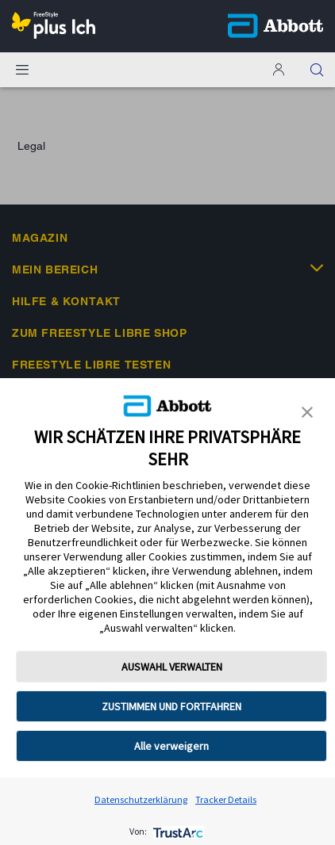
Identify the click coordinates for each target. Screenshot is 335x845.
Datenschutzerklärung (140, 799)
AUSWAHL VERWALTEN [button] (171, 667)
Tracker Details (225, 799)
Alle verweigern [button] (171, 746)
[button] (316, 69)
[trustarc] (176, 831)
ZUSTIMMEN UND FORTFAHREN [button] (171, 706)
